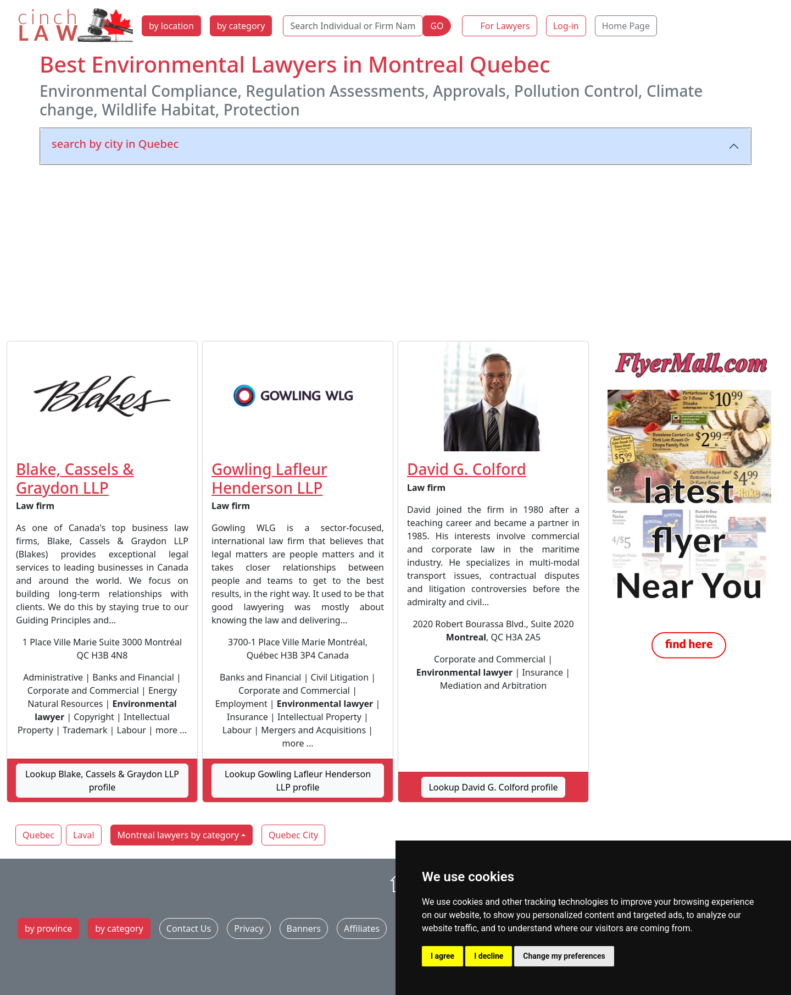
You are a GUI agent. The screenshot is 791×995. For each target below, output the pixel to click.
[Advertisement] (395, 251)
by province (48, 928)
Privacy (248, 928)
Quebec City (293, 835)
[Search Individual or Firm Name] (353, 25)
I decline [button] (488, 956)
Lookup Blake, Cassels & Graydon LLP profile (102, 780)
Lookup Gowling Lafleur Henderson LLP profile (298, 780)
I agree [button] (442, 956)
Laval (83, 835)
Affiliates (362, 928)
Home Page (626, 26)
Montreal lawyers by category (178, 835)
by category (241, 26)
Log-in (566, 26)
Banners (304, 928)
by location (171, 26)
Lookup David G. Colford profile (493, 787)
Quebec (38, 835)
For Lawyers (505, 26)
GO (436, 26)
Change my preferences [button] (564, 956)
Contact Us (188, 928)
